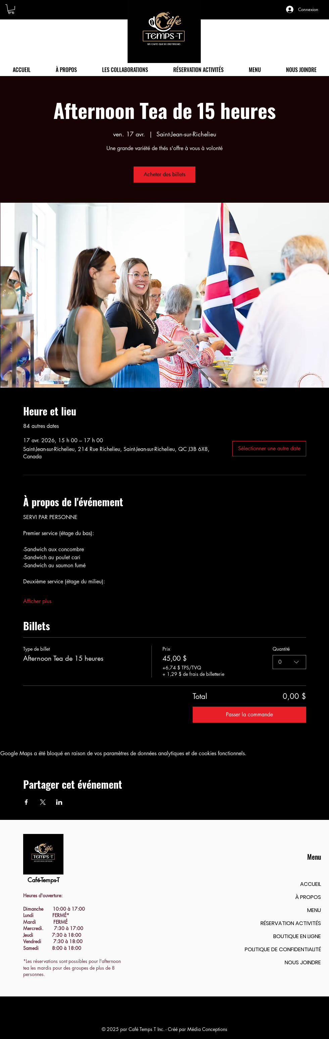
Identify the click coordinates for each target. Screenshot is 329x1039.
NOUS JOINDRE (303, 962)
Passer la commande (249, 714)
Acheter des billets (164, 174)
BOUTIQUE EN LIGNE (297, 936)
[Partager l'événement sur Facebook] (26, 802)
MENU (314, 910)
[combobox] (289, 662)
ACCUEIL (310, 884)
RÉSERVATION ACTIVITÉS (291, 923)
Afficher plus (37, 601)
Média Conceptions (207, 1029)
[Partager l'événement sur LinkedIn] (59, 802)
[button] (11, 9)
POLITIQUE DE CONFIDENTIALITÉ (283, 949)
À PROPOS (308, 897)
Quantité (281, 649)
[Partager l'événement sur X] (43, 802)
